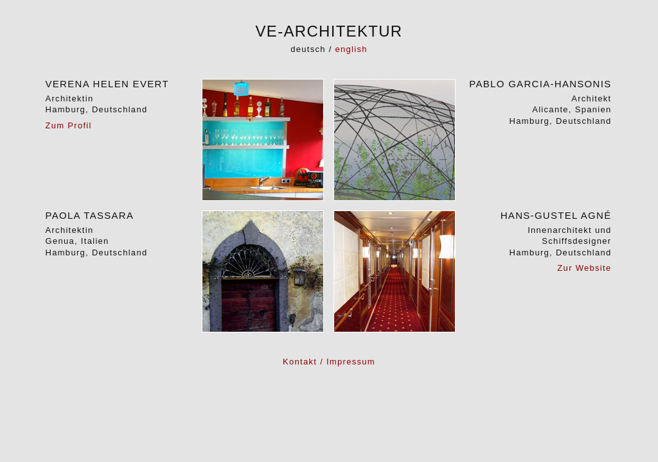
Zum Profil (69, 125)
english (351, 49)
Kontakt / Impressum (329, 361)
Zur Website (584, 268)
